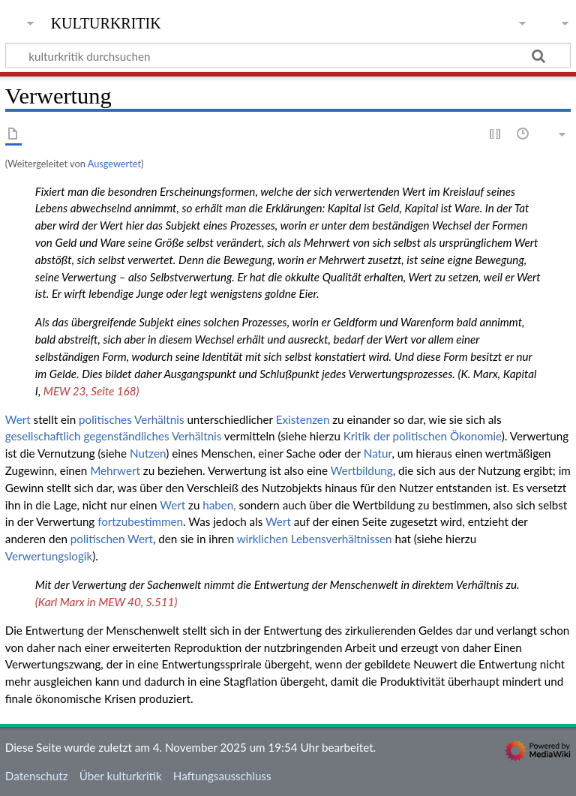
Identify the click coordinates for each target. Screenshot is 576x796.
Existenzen (303, 419)
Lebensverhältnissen (341, 538)
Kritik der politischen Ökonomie (423, 436)
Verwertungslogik (48, 556)
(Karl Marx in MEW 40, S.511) (106, 601)
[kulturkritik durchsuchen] (288, 56)
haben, (219, 505)
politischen (97, 538)
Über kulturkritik (121, 775)
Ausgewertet (114, 164)
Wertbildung (362, 470)
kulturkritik (106, 21)
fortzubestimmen (140, 521)
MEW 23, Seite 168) (92, 391)
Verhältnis (159, 419)
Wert (18, 419)
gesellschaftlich (43, 436)
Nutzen (148, 453)
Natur (378, 453)
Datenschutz (36, 775)
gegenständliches (126, 436)
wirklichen (262, 538)
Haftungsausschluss (222, 775)
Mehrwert (115, 470)
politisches (105, 419)
